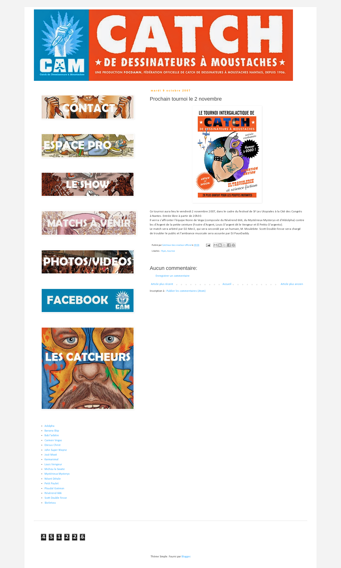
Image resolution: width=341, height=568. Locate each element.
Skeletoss (50, 503)
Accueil (227, 284)
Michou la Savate (55, 469)
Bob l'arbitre (52, 435)
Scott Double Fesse (56, 498)
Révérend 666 (53, 493)
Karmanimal (51, 459)
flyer (163, 251)
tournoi (171, 251)
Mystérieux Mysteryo (57, 474)
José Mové (51, 454)
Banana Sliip (52, 430)
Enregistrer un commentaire (173, 276)
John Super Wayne (56, 450)
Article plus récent (162, 284)
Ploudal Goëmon (54, 488)
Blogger (186, 556)
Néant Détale (53, 478)
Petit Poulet (52, 483)
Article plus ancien (292, 284)
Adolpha (49, 426)
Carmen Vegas (53, 440)
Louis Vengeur (53, 464)
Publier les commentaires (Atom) (186, 291)
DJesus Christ (53, 445)
